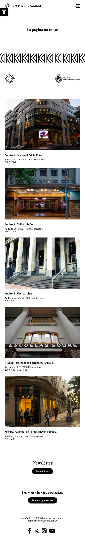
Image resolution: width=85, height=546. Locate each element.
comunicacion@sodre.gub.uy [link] (43, 520)
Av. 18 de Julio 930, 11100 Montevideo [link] (24, 228)
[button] (4, 12)
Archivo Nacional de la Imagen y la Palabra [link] (31, 431)
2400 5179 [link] (10, 300)
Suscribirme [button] (42, 471)
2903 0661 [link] (22, 369)
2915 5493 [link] (10, 439)
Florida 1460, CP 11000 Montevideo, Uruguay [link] (42, 518)
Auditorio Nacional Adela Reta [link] (23, 155)
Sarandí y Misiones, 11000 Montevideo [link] (24, 436)
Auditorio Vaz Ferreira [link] (18, 293)
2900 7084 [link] (10, 162)
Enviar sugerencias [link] (42, 500)
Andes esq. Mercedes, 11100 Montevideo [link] (25, 159)
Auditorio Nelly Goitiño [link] (19, 224)
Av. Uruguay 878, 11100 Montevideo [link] (23, 367)
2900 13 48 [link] (10, 231)
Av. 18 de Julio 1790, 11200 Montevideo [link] (24, 298)
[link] (15, 6)
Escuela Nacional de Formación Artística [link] (29, 362)
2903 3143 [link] (10, 369)
